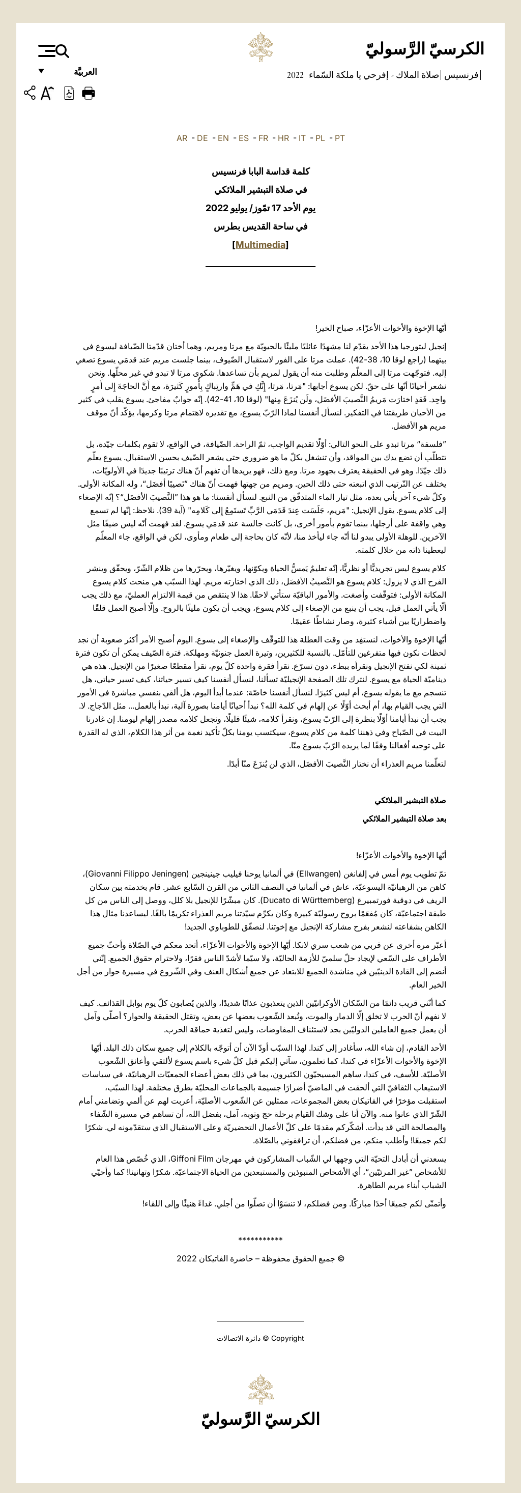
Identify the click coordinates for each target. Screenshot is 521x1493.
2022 (295, 74)
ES (244, 138)
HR (283, 138)
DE (202, 138)
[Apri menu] (45, 51)
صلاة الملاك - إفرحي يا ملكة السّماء (373, 74)
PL (320, 138)
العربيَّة (74, 75)
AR (182, 138)
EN (223, 138)
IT (302, 138)
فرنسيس (460, 74)
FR (263, 138)
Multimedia (260, 244)
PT (340, 138)
